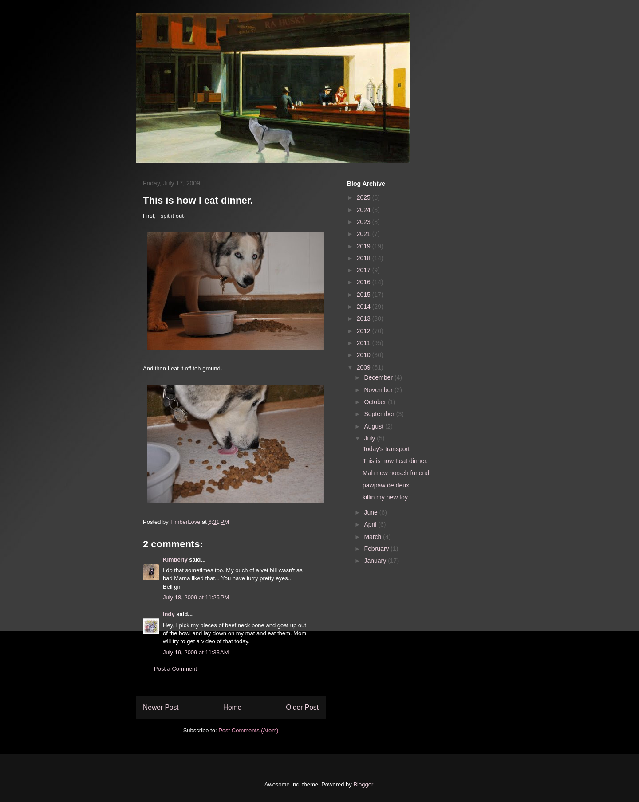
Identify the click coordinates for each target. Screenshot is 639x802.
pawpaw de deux (386, 485)
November (379, 389)
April (371, 524)
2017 (364, 270)
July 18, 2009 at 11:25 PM (196, 597)
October (376, 401)
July (370, 438)
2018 (364, 258)
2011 (364, 342)
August (374, 426)
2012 (364, 330)
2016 (364, 282)
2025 (364, 197)
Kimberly (175, 559)
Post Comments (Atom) (248, 730)
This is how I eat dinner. (395, 460)
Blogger (363, 784)
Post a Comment (175, 668)
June (371, 512)
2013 (364, 318)
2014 (364, 306)
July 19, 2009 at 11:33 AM (196, 652)
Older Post (302, 707)
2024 (364, 209)
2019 (364, 246)
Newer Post (161, 707)
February (377, 548)
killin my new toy (385, 497)
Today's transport (386, 448)
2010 (364, 354)
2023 (364, 221)
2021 (364, 233)
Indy (169, 614)
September (380, 413)
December (379, 377)
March (373, 536)
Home (232, 707)
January (376, 560)
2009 (364, 367)
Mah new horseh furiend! (397, 472)
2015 (364, 294)
